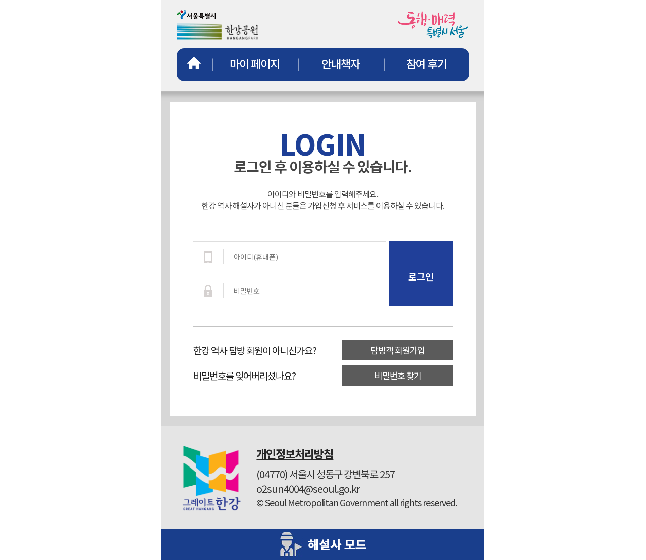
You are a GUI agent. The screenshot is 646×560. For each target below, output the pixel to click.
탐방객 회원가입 (397, 350)
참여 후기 (426, 63)
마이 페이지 (255, 63)
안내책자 (340, 63)
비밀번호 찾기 (397, 375)
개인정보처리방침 (294, 453)
